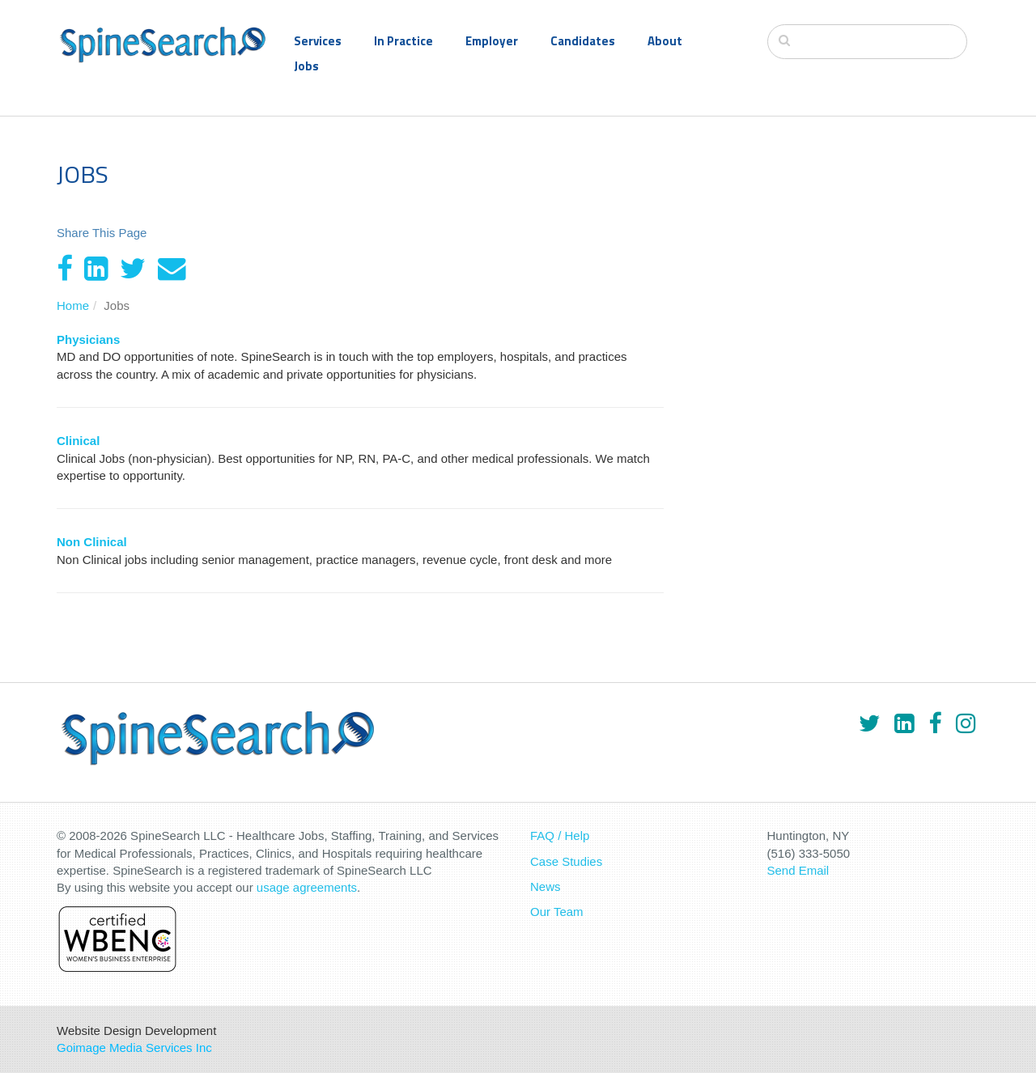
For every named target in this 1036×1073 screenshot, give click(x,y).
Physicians (88, 339)
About (665, 41)
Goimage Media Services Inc (134, 1047)
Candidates (582, 41)
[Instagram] (965, 723)
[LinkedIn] (96, 268)
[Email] (172, 268)
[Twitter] (133, 268)
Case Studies (566, 861)
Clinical (78, 440)
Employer (491, 41)
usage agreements (307, 887)
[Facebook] (65, 268)
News (545, 886)
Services (318, 41)
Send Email (798, 870)
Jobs (306, 66)
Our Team (557, 911)
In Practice (403, 41)
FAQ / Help (559, 835)
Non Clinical (92, 542)
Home (73, 305)
